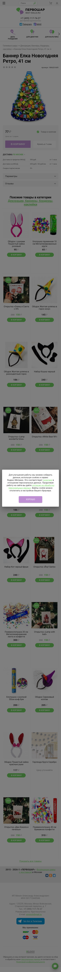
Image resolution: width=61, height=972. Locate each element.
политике (47, 480)
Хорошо (30, 499)
